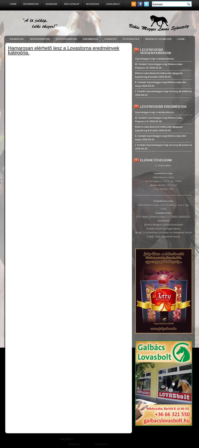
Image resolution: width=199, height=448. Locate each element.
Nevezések (92, 4)
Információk (31, 4)
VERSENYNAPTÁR (40, 39)
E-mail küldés (163, 165)
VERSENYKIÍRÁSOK (66, 39)
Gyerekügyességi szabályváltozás (154, 58)
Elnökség (110, 39)
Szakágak (51, 4)
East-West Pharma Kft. (119, 444)
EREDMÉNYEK (91, 39)
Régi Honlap (71, 4)
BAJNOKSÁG (17, 39)
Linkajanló (113, 4)
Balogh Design (87, 444)
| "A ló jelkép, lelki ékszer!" (106, 439)
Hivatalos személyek (158, 39)
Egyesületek (131, 39)
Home (13, 4)
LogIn (180, 39)
